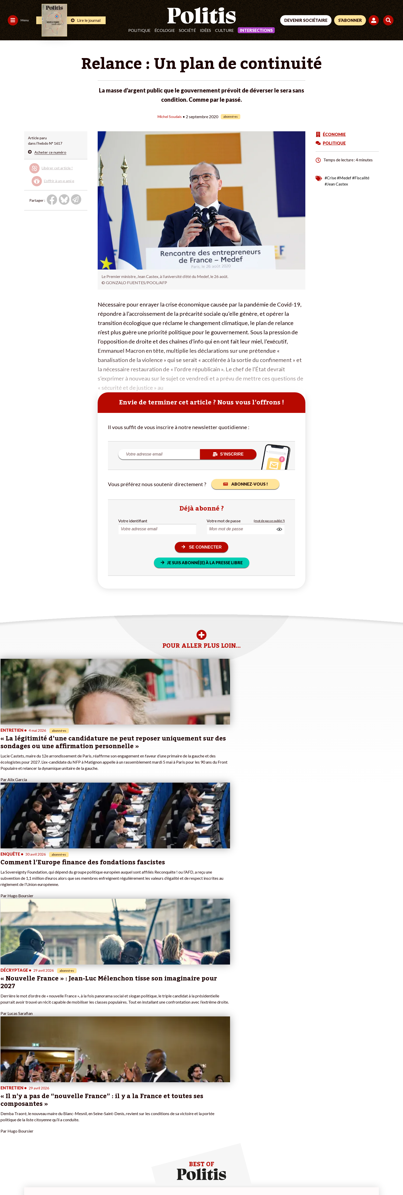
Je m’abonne (77, 1102)
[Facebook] (327, 1156)
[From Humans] (333, 1168)
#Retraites (139, 1107)
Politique (139, 30)
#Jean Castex (336, 183)
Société (187, 30)
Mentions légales (37, 1177)
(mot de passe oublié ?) (269, 520)
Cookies (209, 1177)
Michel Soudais (169, 116)
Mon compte (77, 1118)
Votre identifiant (132, 520)
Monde (39, 1091)
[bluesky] (343, 1156)
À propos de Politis (82, 1112)
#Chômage (140, 1112)
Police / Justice (45, 1118)
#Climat (137, 1091)
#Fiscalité (360, 177)
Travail (38, 1096)
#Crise (330, 177)
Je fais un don (78, 1091)
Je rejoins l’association (85, 1107)
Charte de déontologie (77, 1177)
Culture (224, 30)
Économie (41, 1102)
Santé (38, 1112)
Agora (7, 1091)
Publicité (189, 1177)
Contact (10, 1177)
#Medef (344, 177)
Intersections (256, 30)
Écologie (164, 30)
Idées (205, 30)
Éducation (41, 1107)
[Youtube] (359, 1156)
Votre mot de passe (224, 520)
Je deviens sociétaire (83, 1096)
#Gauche (138, 1102)
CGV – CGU (112, 1177)
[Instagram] (375, 1156)
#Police (137, 1096)
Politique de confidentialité (152, 1177)
